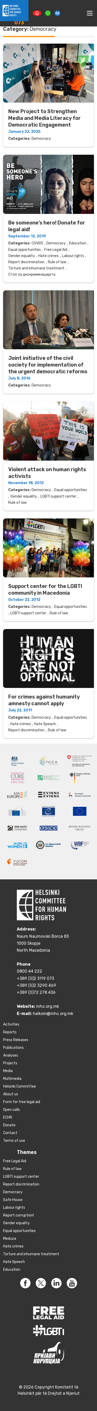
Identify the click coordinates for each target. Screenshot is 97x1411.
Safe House (13, 1200)
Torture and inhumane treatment (36, 268)
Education (77, 243)
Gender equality (21, 256)
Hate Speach (45, 724)
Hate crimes (48, 256)
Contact (10, 1133)
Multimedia (12, 1078)
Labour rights (73, 256)
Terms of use (14, 1140)
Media (8, 1071)
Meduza (9, 1238)
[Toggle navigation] (90, 13)
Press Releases (15, 1040)
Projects (10, 1063)
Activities (11, 1024)
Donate (9, 1125)
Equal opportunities (24, 249)
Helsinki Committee (19, 1086)
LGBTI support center (58, 496)
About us (10, 1094)
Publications (13, 1047)
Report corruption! (18, 1215)
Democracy (41, 138)
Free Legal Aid (55, 249)
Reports (10, 1032)
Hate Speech (14, 1262)
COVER (37, 243)
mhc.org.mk (47, 1006)
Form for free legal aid (21, 1102)
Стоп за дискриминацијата (31, 274)
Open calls (11, 1109)
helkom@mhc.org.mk (53, 1013)
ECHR (7, 1117)
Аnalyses (10, 1055)
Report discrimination (26, 262)
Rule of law (57, 262)
